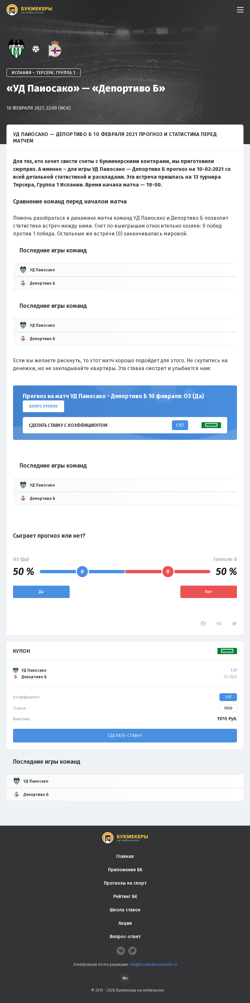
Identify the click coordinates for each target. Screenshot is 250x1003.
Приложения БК (125, 870)
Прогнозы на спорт (125, 883)
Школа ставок (125, 910)
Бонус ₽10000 (43, 406)
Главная (125, 856)
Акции (125, 923)
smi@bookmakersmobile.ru (153, 964)
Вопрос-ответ (125, 936)
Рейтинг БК (125, 896)
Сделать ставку (125, 735)
